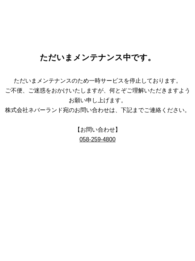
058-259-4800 (98, 139)
